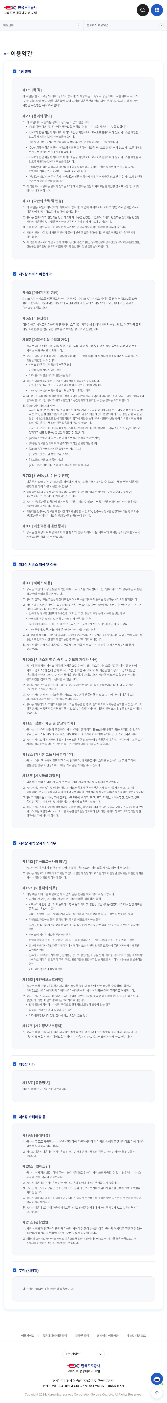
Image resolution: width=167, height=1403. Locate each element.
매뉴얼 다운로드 (136, 1336)
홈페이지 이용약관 (125, 25)
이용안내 (41, 25)
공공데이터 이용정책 (55, 1336)
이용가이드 (27, 1336)
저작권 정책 (82, 1336)
